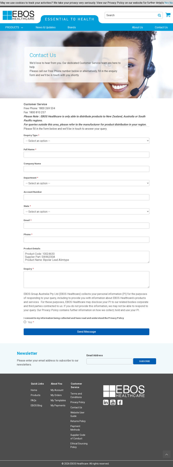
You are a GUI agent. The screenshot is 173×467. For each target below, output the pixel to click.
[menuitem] (14, 27)
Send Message (86, 331)
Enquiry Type (31, 135)
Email (27, 220)
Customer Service (76, 385)
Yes (30, 322)
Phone (27, 234)
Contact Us (76, 407)
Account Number (33, 192)
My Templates (58, 400)
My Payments (58, 405)
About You (56, 383)
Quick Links (37, 383)
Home (34, 390)
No (171, 2)
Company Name (32, 163)
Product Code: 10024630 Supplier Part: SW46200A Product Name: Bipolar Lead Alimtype (87, 257)
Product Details (32, 248)
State (26, 206)
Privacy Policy (50, 310)
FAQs (33, 400)
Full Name (29, 149)
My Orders (56, 395)
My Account (57, 390)
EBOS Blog (36, 405)
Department (30, 177)
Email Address (94, 355)
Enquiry (28, 268)
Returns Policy (78, 421)
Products (35, 395)
